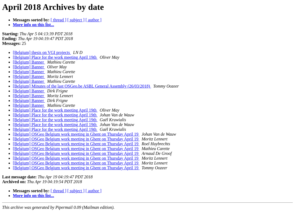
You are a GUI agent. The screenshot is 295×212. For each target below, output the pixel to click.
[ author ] (94, 20)
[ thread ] (58, 20)
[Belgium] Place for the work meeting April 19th (55, 57)
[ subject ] (76, 20)
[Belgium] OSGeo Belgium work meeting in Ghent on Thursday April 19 (76, 134)
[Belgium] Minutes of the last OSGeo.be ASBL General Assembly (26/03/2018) (82, 86)
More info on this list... (33, 24)
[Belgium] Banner (29, 62)
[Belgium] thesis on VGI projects (42, 52)
